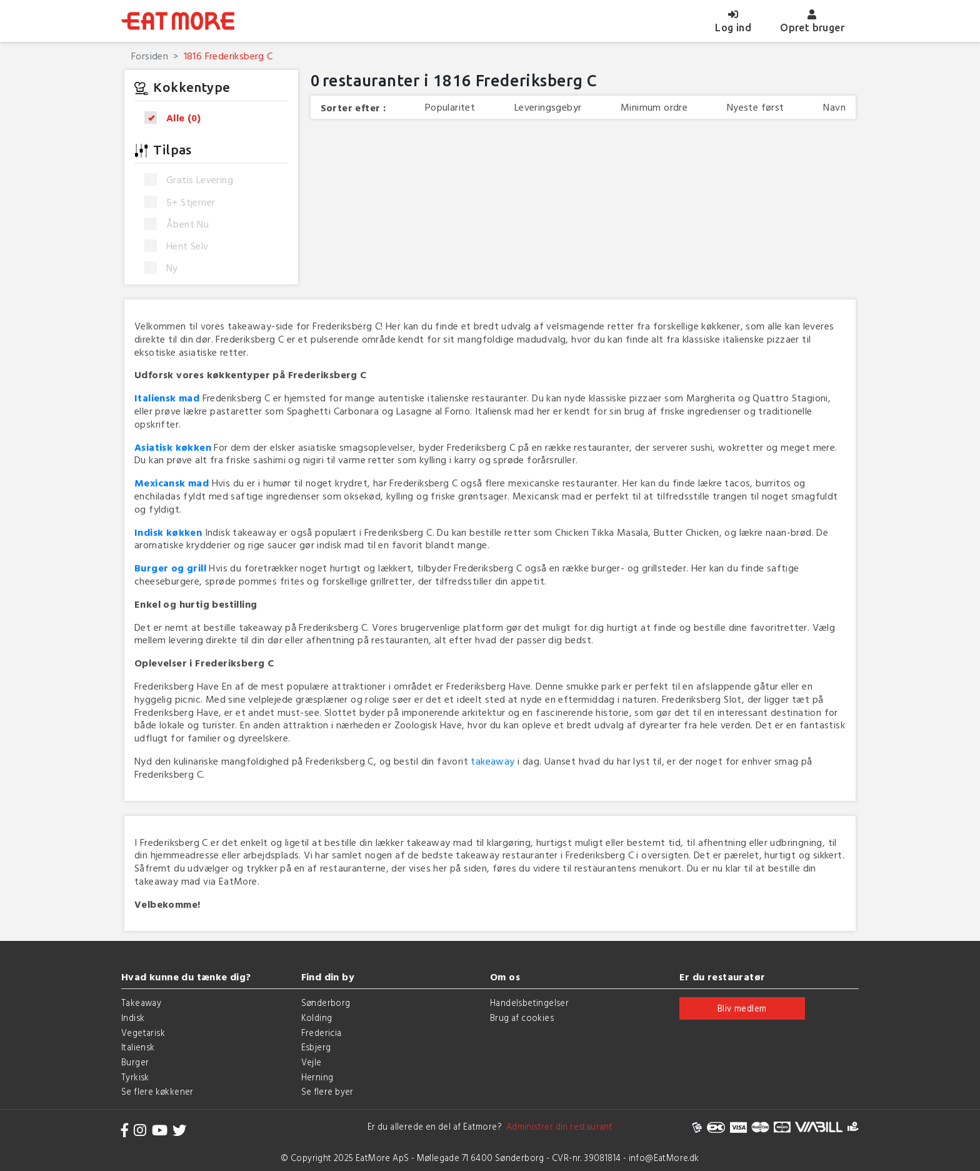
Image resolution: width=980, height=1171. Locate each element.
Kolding (316, 1017)
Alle (176, 117)
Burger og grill (170, 567)
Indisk (132, 1017)
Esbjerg (316, 1046)
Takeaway (141, 1002)
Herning (317, 1076)
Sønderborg (326, 1002)
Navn (834, 107)
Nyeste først (755, 107)
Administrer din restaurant (557, 1126)
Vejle (311, 1061)
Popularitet (450, 107)
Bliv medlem (742, 1008)
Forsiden (149, 55)
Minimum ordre (654, 107)
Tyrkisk (135, 1076)
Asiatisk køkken (172, 447)
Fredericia (321, 1032)
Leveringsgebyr (548, 107)
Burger (135, 1061)
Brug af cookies (522, 1017)
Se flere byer (327, 1091)
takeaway (492, 760)
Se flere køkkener (157, 1091)
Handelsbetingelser (529, 1002)
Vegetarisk (143, 1032)
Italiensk (138, 1046)
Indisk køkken (168, 532)
